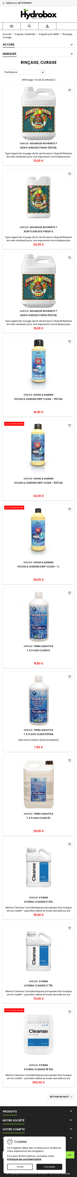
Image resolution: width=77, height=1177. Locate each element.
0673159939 (24, 2)
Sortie (20, 1166)
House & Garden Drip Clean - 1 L (38, 566)
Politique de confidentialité (24, 1159)
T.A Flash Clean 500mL (38, 734)
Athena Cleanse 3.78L (38, 985)
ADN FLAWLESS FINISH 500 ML (38, 315)
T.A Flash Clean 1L (38, 650)
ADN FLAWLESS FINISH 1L (39, 231)
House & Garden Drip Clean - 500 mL (38, 483)
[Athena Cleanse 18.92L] (38, 1010)
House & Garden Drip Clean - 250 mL (38, 399)
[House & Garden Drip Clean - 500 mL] (38, 424)
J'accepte (49, 1166)
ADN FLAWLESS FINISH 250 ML (38, 147)
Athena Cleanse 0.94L (38, 902)
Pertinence (25, 72)
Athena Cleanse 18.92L (38, 1069)
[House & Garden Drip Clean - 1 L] (38, 508)
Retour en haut (61, 1096)
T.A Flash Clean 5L (38, 818)
